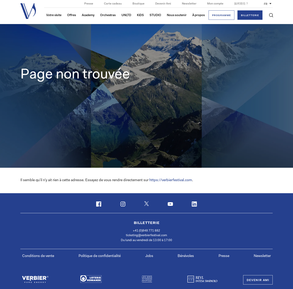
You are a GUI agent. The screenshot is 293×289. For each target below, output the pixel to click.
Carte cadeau (113, 3)
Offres (71, 15)
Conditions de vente (38, 256)
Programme (221, 15)
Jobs (149, 256)
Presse (89, 3)
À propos (198, 15)
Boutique (138, 3)
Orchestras (108, 15)
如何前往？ (241, 3)
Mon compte (215, 3)
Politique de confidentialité (100, 256)
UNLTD (126, 15)
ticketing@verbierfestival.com (146, 235)
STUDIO (155, 15)
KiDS (140, 15)
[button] (271, 15)
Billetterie (250, 15)
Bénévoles (186, 256)
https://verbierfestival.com (170, 180)
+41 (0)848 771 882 (146, 230)
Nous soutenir (177, 15)
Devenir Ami (163, 3)
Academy (88, 15)
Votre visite (53, 15)
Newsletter (189, 3)
